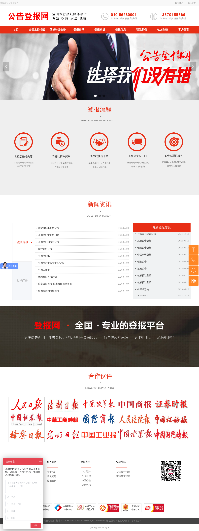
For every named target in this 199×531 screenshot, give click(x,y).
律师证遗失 (143, 291)
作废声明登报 (144, 256)
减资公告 (142, 270)
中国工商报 (44, 270)
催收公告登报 (45, 249)
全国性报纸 (44, 256)
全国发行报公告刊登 (48, 235)
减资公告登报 (144, 242)
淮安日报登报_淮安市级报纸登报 (55, 284)
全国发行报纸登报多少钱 (51, 263)
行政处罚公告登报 (146, 235)
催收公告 (142, 263)
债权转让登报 (144, 277)
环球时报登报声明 (47, 277)
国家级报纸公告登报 (48, 228)
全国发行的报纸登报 (48, 242)
